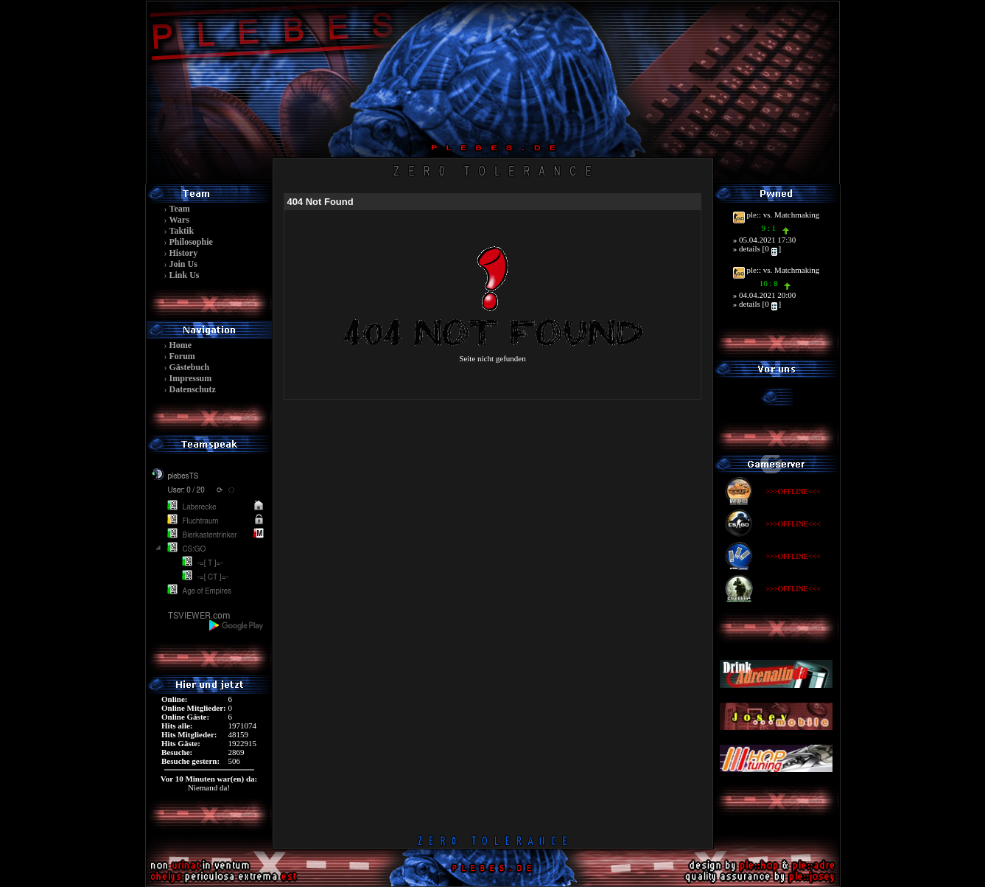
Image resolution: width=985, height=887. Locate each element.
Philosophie (191, 242)
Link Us (184, 275)
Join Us (183, 264)
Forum (182, 356)
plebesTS (183, 476)
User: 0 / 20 (186, 490)
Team (179, 209)
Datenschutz (192, 389)
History (183, 253)
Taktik (181, 231)
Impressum (190, 378)
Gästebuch (189, 367)
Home (180, 345)
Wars (179, 220)
